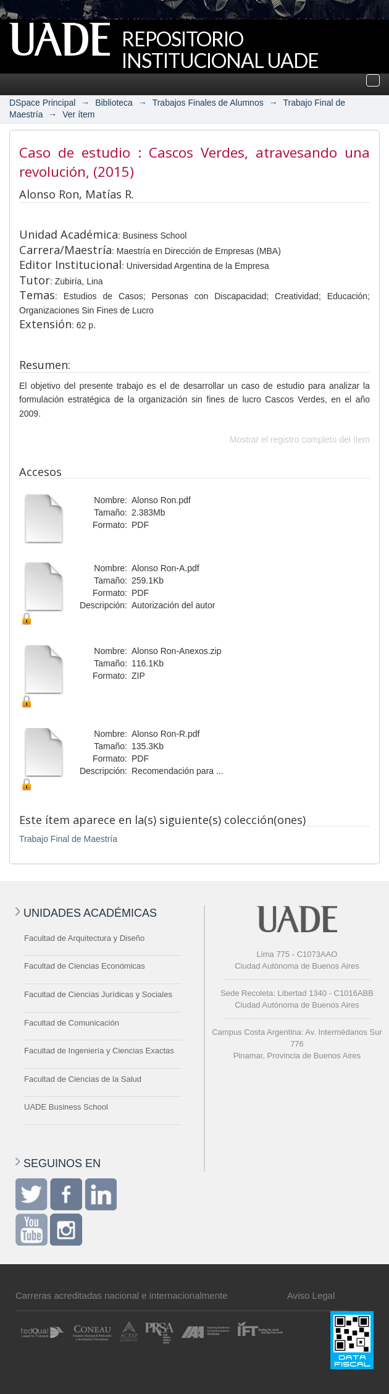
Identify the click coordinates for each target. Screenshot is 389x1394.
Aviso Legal (311, 1295)
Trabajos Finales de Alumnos (208, 103)
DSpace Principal (42, 103)
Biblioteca (114, 103)
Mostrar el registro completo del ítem (300, 439)
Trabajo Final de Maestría (68, 839)
